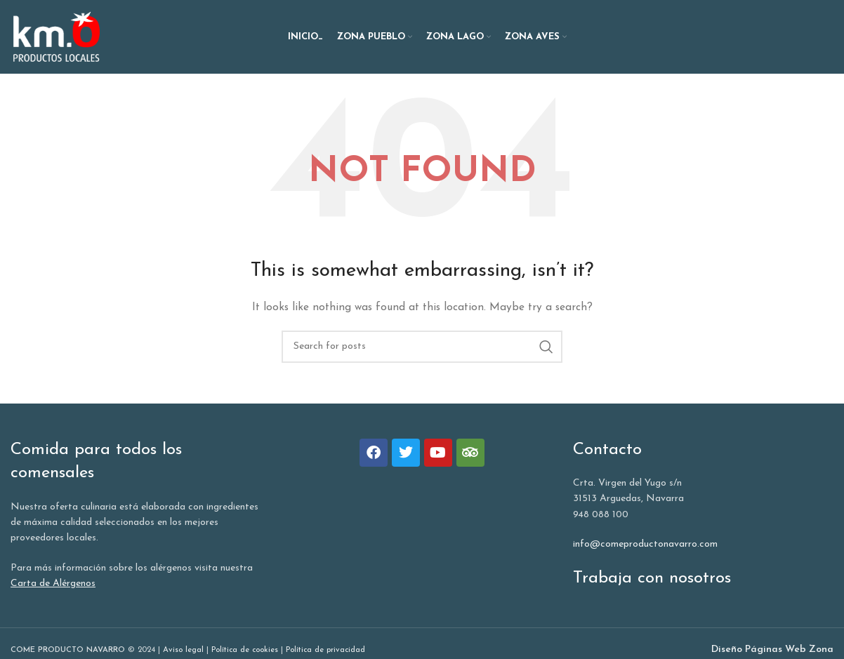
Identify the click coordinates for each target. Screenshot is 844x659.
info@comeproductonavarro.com (645, 544)
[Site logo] (56, 36)
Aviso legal (183, 650)
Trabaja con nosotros (652, 578)
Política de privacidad (325, 650)
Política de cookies (244, 650)
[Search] (422, 347)
